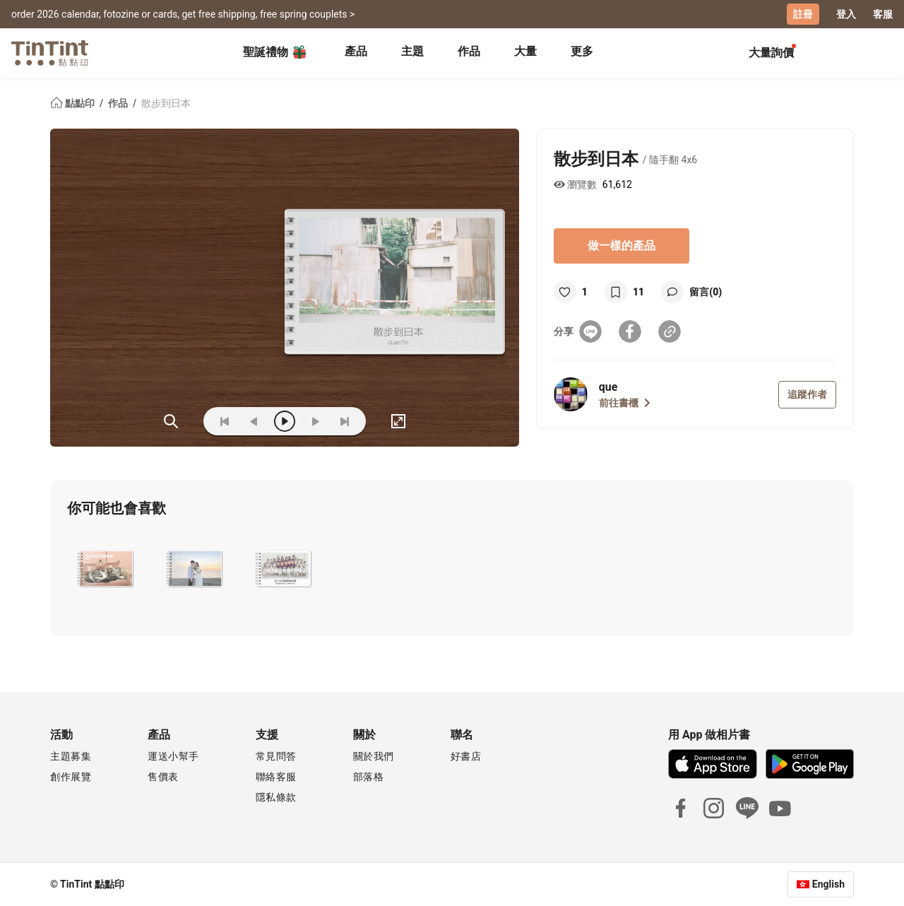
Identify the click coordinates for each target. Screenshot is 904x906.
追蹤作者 (807, 394)
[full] (398, 421)
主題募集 (70, 756)
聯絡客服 (276, 776)
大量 (525, 51)
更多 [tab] (582, 51)
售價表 (163, 776)
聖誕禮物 (275, 52)
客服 (883, 14)
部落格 (368, 776)
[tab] (356, 53)
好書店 (466, 756)
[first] (224, 421)
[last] (344, 421)
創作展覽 (70, 776)
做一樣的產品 (621, 245)
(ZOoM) (171, 421)
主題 (412, 51)
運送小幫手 (173, 756)
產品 (356, 51)
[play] (284, 421)
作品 (469, 51)
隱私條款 (276, 797)
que (608, 387)
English (828, 884)
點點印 (73, 103)
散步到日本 (166, 103)
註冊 (803, 14)
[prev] (254, 421)
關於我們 (373, 756)
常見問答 (276, 756)
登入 (846, 14)
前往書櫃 (624, 402)
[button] (106, 568)
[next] (315, 421)
